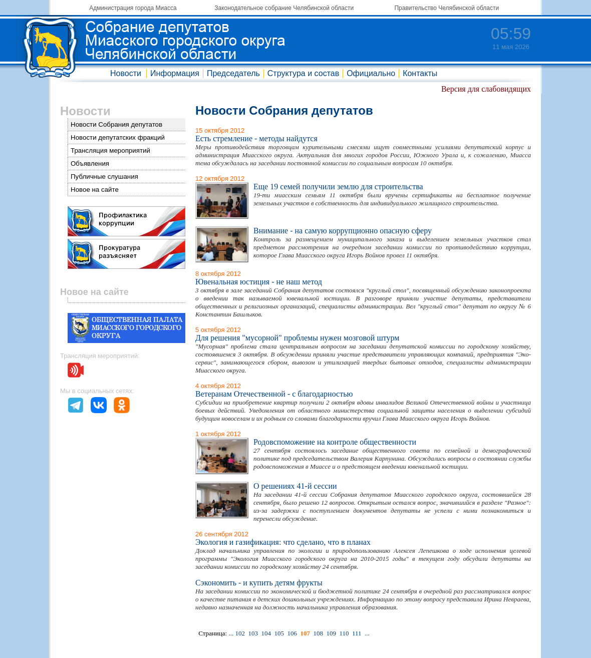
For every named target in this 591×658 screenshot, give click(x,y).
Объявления (90, 163)
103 (253, 633)
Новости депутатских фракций (118, 137)
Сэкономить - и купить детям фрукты (259, 582)
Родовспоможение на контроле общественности (334, 442)
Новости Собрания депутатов (116, 124)
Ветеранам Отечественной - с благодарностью (274, 394)
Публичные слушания (104, 176)
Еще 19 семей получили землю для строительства (338, 186)
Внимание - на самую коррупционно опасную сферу (342, 230)
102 (240, 633)
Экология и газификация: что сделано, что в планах (283, 542)
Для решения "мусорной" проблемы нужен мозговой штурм (297, 338)
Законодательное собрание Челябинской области (284, 8)
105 (279, 633)
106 (292, 633)
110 (344, 633)
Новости (125, 73)
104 (266, 633)
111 (357, 633)
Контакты (420, 73)
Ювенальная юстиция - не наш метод (258, 281)
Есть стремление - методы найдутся (256, 138)
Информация (174, 73)
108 (318, 633)
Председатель (233, 73)
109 (331, 633)
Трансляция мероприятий (110, 150)
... (230, 633)
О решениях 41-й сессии (295, 486)
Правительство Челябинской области (446, 8)
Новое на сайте (95, 189)
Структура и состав (303, 73)
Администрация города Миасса (132, 8)
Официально (371, 73)
